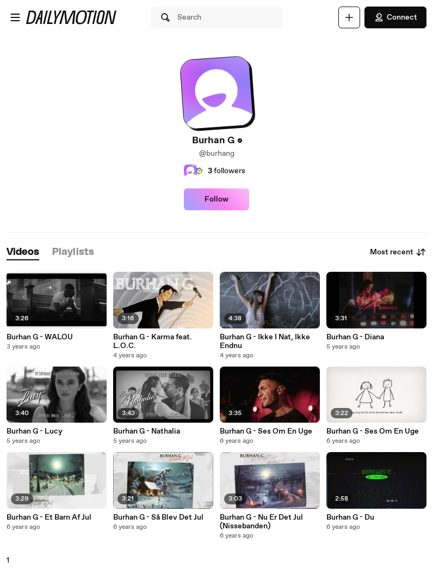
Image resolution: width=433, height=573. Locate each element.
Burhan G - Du (350, 517)
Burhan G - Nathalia (146, 431)
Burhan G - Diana (355, 337)
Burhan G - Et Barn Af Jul (49, 517)
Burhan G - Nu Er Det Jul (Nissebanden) (261, 522)
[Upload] (349, 17)
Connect (395, 17)
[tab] (23, 252)
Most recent (398, 252)
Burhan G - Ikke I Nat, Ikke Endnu (265, 341)
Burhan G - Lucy (35, 431)
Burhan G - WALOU (40, 337)
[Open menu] (15, 17)
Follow (216, 199)
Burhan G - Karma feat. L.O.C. (152, 341)
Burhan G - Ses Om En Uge (266, 431)
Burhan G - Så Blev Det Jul (158, 517)
